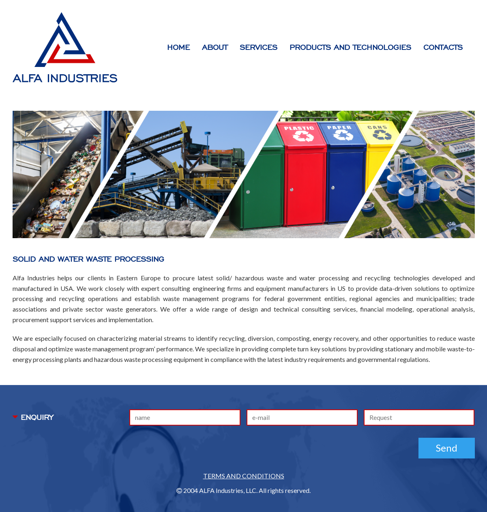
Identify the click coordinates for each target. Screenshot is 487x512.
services (258, 47)
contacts (443, 47)
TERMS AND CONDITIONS (243, 476)
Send (446, 448)
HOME (178, 47)
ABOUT (214, 47)
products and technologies (350, 47)
